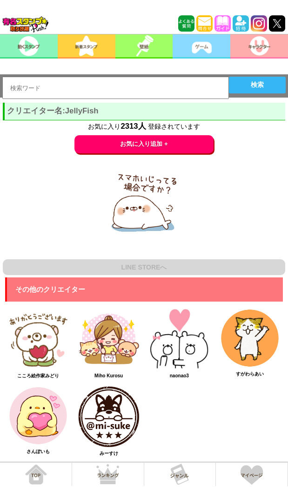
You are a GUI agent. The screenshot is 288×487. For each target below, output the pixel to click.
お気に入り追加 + (144, 143)
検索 (257, 84)
